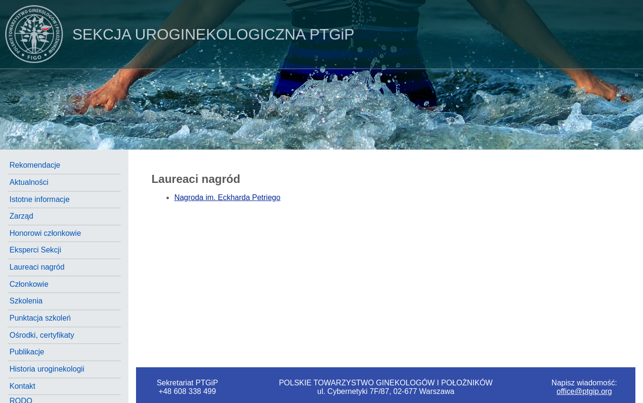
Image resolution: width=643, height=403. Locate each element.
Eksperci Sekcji (35, 250)
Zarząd (21, 216)
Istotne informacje (39, 199)
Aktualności (29, 182)
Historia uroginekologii (47, 369)
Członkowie (29, 284)
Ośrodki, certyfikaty (42, 335)
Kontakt (22, 386)
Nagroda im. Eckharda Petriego (227, 197)
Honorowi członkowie (45, 233)
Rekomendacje (35, 165)
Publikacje (27, 352)
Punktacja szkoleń (40, 318)
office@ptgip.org (584, 391)
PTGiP (177, 34)
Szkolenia (26, 301)
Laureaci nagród (37, 267)
